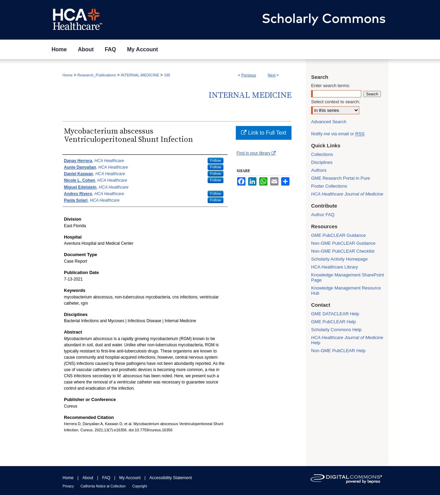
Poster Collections (329, 186)
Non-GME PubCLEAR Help (338, 350)
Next (272, 75)
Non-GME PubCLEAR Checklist (342, 251)
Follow (215, 160)
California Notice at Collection (102, 486)
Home (68, 75)
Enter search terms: (330, 85)
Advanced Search (328, 121)
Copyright (139, 486)
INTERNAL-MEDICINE (140, 75)
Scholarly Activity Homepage (339, 259)
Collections (322, 154)
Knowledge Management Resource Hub (346, 290)
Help (347, 340)
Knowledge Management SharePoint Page (347, 277)
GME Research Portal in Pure (340, 178)
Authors (319, 170)
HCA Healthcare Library (334, 267)
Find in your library (256, 153)
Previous (248, 75)
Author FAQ (322, 214)
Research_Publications (96, 75)
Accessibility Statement (171, 477)
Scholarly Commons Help (336, 329)
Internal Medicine (250, 95)
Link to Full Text (263, 133)
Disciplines (321, 162)
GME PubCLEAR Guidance (338, 235)
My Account (130, 477)
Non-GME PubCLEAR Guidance (343, 243)
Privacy (68, 486)
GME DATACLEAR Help (335, 313)
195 (167, 75)
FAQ (106, 477)
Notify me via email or (337, 133)
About (87, 477)
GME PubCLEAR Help (333, 321)
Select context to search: (335, 101)
